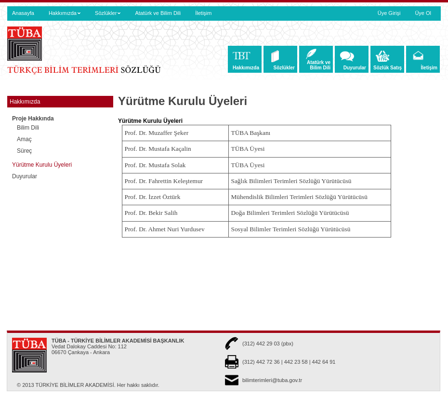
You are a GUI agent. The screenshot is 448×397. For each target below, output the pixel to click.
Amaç (24, 139)
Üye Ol (423, 13)
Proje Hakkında (37, 118)
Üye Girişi (389, 13)
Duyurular (24, 176)
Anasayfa (23, 13)
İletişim (203, 13)
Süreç (24, 150)
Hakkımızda (64, 13)
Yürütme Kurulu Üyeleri (42, 164)
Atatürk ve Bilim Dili (158, 13)
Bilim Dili (28, 127)
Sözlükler (107, 13)
